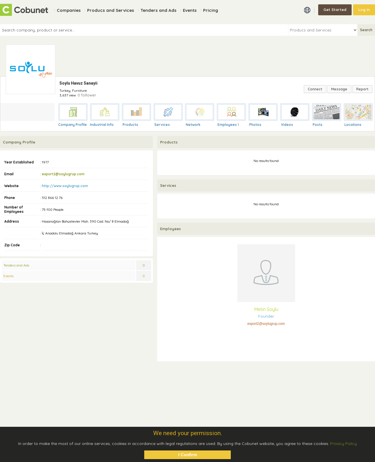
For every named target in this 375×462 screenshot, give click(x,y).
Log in (364, 9)
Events (8, 276)
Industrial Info (102, 124)
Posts (317, 124)
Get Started (334, 9)
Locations (352, 124)
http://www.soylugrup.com (65, 186)
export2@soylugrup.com (63, 174)
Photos (255, 124)
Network (193, 124)
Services (162, 124)
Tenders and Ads (16, 265)
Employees (227, 124)
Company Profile (72, 124)
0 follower (87, 95)
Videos (287, 124)
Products (130, 124)
